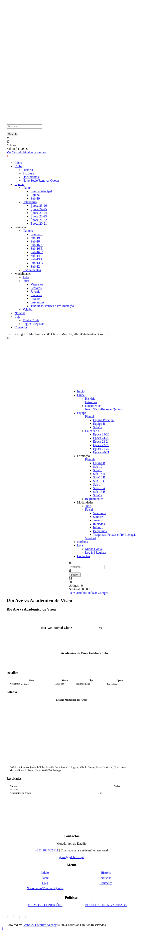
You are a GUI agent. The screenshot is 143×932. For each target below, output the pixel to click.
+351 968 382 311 (46, 850)
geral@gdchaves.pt (71, 857)
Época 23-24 (39, 212)
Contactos (21, 327)
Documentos (31, 177)
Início (18, 162)
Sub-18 (35, 241)
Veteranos (37, 284)
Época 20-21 (39, 223)
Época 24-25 (39, 209)
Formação (21, 227)
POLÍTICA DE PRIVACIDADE (106, 905)
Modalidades (23, 273)
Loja (17, 316)
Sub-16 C (37, 252)
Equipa (19, 184)
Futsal (26, 280)
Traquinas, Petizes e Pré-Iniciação (52, 306)
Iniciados (36, 295)
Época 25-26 (39, 205)
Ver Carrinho (15, 152)
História (28, 169)
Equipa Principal (41, 191)
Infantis (35, 298)
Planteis (28, 230)
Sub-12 (35, 266)
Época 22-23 (39, 216)
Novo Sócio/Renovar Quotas (41, 180)
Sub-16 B (37, 248)
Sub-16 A (37, 245)
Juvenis (35, 291)
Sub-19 (35, 198)
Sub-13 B (37, 263)
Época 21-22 (39, 220)
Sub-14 (35, 255)
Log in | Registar (33, 323)
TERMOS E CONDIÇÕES (45, 905)
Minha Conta (31, 320)
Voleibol (28, 309)
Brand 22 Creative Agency (40, 925)
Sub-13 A (37, 259)
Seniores (36, 288)
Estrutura (28, 173)
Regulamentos (32, 270)
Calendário (30, 202)
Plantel (27, 187)
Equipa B (37, 195)
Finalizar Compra (34, 152)
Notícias (20, 313)
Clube (18, 166)
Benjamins (37, 302)
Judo (26, 277)
